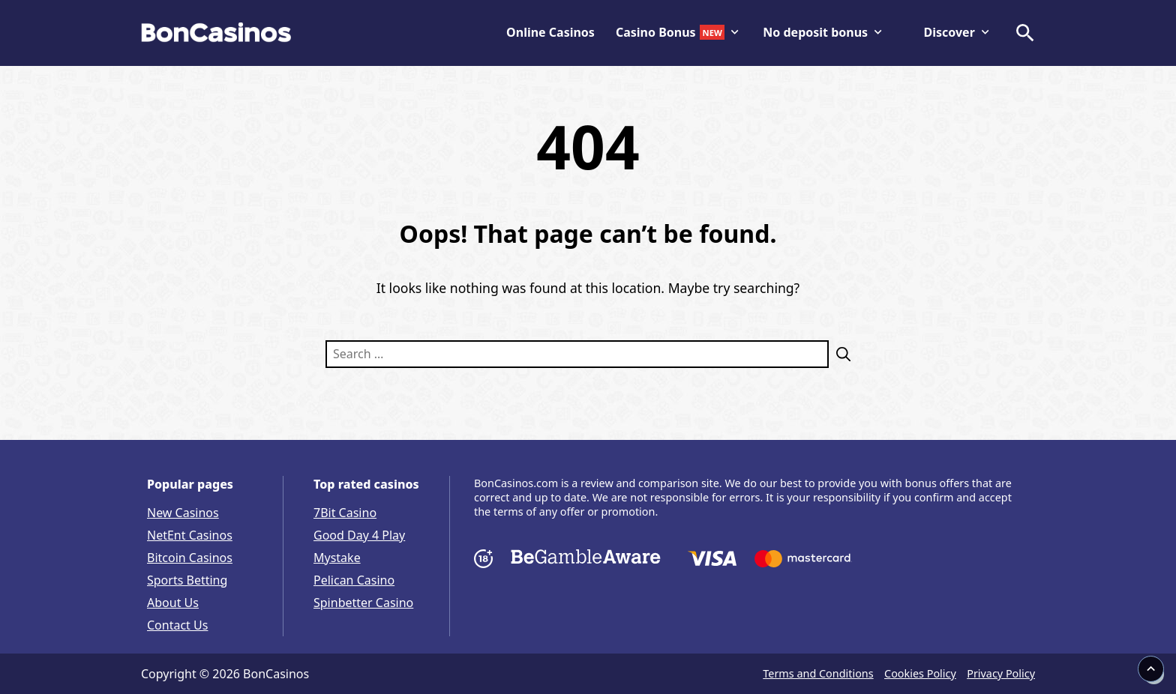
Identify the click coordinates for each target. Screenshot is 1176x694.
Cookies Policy (920, 673)
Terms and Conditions (818, 673)
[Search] (839, 354)
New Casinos (183, 512)
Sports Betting (187, 580)
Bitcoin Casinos (189, 557)
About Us (173, 602)
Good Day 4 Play (359, 535)
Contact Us (177, 625)
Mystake (337, 557)
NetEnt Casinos (189, 535)
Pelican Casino (354, 580)
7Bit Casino (345, 512)
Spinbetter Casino (363, 602)
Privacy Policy (1001, 673)
